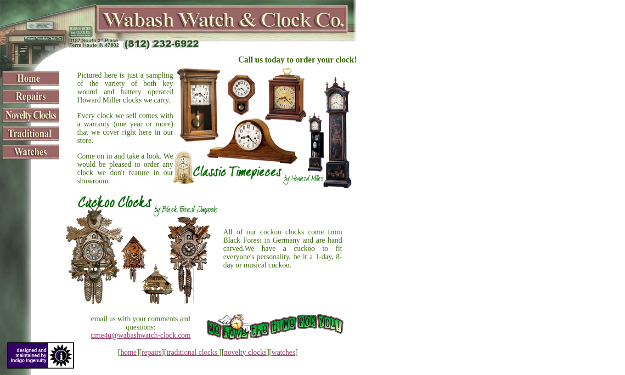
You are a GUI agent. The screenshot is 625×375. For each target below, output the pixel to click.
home (128, 352)
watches (283, 352)
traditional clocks (193, 352)
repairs (151, 352)
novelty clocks (245, 352)
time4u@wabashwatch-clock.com (141, 335)
